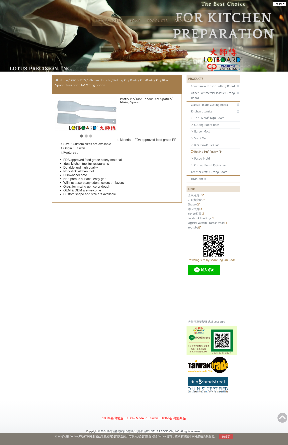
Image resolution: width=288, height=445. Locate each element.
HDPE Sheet (198, 179)
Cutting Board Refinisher (210, 165)
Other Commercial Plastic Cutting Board (213, 95)
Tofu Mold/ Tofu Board (209, 118)
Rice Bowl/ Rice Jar (206, 145)
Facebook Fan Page (199, 218)
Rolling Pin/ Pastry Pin (208, 152)
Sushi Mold (201, 138)
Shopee (192, 204)
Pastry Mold (202, 158)
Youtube (193, 227)
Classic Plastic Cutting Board (209, 105)
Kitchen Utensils (201, 111)
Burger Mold (202, 131)
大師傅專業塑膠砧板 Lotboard (206, 321)
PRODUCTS (78, 80)
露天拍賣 (193, 209)
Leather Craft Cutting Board (209, 172)
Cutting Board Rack (207, 125)
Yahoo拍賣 (194, 213)
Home (63, 80)
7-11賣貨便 (195, 199)
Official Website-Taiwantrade (206, 223)
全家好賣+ (194, 195)
